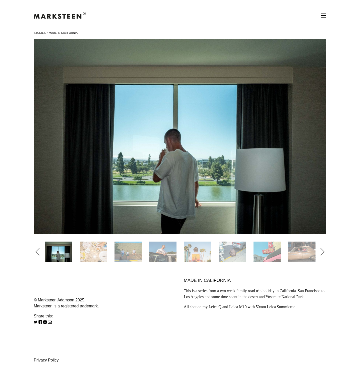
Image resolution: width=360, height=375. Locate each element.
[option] (180, 136)
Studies (40, 32)
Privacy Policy (46, 360)
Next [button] (322, 252)
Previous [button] (38, 252)
